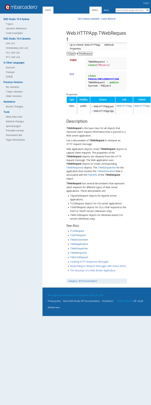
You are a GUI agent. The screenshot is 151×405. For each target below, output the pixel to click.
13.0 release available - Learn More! (95, 19)
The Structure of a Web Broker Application (92, 270)
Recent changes (14, 106)
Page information (15, 139)
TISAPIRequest (78, 235)
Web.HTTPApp (124, 105)
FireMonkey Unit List (17, 47)
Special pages (13, 126)
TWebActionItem (106, 171)
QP (135, 300)
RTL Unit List (13, 57)
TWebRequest (73, 128)
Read (95, 10)
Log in (146, 2)
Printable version (15, 130)
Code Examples (14, 33)
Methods (109, 44)
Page (48, 10)
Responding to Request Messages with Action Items (98, 266)
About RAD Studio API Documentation (81, 300)
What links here (14, 116)
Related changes (15, 121)
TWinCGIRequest (79, 257)
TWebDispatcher (107, 167)
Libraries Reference (16, 28)
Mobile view (54, 307)
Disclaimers (107, 300)
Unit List (10, 43)
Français (10, 72)
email (140, 300)
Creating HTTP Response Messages (89, 261)
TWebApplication (79, 244)
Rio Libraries (12, 87)
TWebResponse (74, 167)
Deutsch (10, 67)
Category (72, 281)
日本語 (9, 76)
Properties (75, 48)
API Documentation (87, 281)
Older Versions (14, 96)
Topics (9, 23)
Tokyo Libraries (14, 91)
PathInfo (92, 174)
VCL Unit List (13, 52)
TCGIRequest (77, 230)
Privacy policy (54, 300)
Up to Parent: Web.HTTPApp (85, 44)
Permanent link (14, 135)
